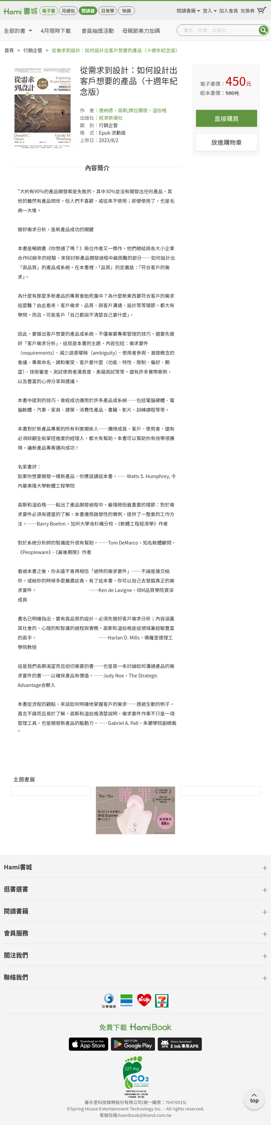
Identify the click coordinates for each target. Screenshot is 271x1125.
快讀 (126, 10)
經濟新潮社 (110, 117)
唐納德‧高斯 (113, 110)
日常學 (107, 10)
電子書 (48, 10)
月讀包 (68, 10)
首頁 (9, 50)
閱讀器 (88, 10)
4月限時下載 (56, 30)
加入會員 (228, 9)
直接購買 (226, 118)
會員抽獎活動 (97, 30)
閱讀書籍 (186, 9)
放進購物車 (226, 142)
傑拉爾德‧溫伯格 (148, 110)
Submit (263, 30)
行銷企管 (32, 50)
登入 (207, 9)
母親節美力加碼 (141, 30)
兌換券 (247, 9)
